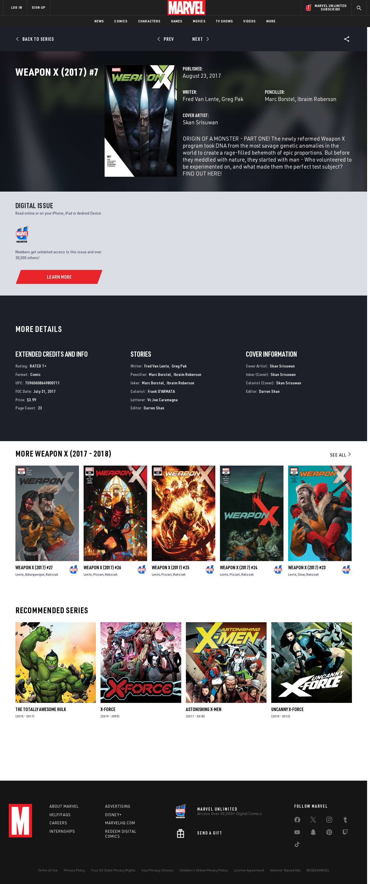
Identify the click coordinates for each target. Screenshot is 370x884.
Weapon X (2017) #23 (306, 608)
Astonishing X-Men (203, 750)
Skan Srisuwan (138, 147)
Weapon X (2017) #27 (34, 608)
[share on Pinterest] (329, 833)
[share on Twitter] (313, 821)
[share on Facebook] (297, 821)
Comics (120, 21)
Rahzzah (52, 615)
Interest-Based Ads (285, 870)
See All (341, 495)
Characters (149, 21)
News (99, 21)
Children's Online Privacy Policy (203, 870)
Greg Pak (170, 124)
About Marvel (64, 806)
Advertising (118, 806)
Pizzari (98, 615)
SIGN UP (38, 7)
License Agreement (249, 870)
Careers (58, 823)
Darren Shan (154, 448)
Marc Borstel (249, 124)
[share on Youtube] (297, 833)
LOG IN (16, 7)
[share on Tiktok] (297, 845)
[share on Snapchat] (313, 833)
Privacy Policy (74, 870)
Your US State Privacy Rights (113, 870)
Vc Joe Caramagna (162, 440)
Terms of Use (48, 870)
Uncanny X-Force (287, 750)
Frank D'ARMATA (161, 431)
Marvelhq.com (120, 823)
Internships (62, 831)
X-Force (108, 750)
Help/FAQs (60, 814)
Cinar (301, 615)
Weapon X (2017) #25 (170, 608)
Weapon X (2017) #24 (238, 608)
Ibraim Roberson (285, 124)
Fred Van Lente (138, 124)
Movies (199, 21)
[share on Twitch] (345, 833)
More (271, 21)
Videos (249, 21)
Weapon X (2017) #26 (102, 608)
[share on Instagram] (329, 821)
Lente (19, 615)
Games (176, 21)
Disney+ (113, 814)
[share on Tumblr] (345, 821)
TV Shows (224, 21)
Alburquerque (34, 615)
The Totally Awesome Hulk (40, 750)
